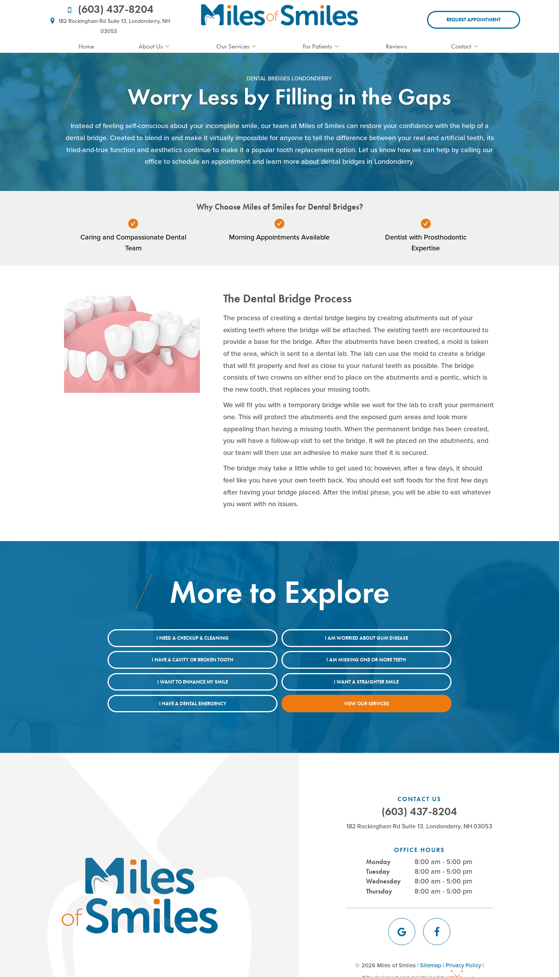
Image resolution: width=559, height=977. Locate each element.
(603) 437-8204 (108, 9)
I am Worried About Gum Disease (279, 638)
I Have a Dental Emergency (209, 681)
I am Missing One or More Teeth (140, 659)
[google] (401, 909)
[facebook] (436, 909)
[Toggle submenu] (167, 46)
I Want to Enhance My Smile (279, 659)
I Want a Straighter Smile (419, 659)
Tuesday (378, 849)
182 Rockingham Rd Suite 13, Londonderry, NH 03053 (108, 25)
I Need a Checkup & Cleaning (140, 638)
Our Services (237, 46)
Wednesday (383, 858)
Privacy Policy (463, 943)
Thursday (379, 868)
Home (86, 46)
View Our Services (349, 681)
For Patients (322, 46)
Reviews (396, 46)
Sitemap (430, 943)
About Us (155, 46)
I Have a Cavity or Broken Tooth (419, 638)
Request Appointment (473, 19)
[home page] (279, 20)
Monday (378, 839)
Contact (466, 46)
